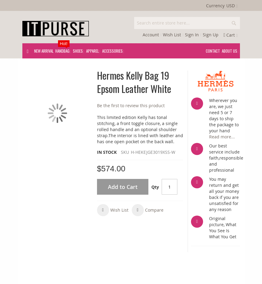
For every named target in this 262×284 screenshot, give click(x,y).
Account (151, 35)
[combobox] (187, 23)
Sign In (192, 35)
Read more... (222, 137)
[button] (112, 210)
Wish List (172, 35)
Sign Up (210, 35)
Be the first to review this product (131, 105)
